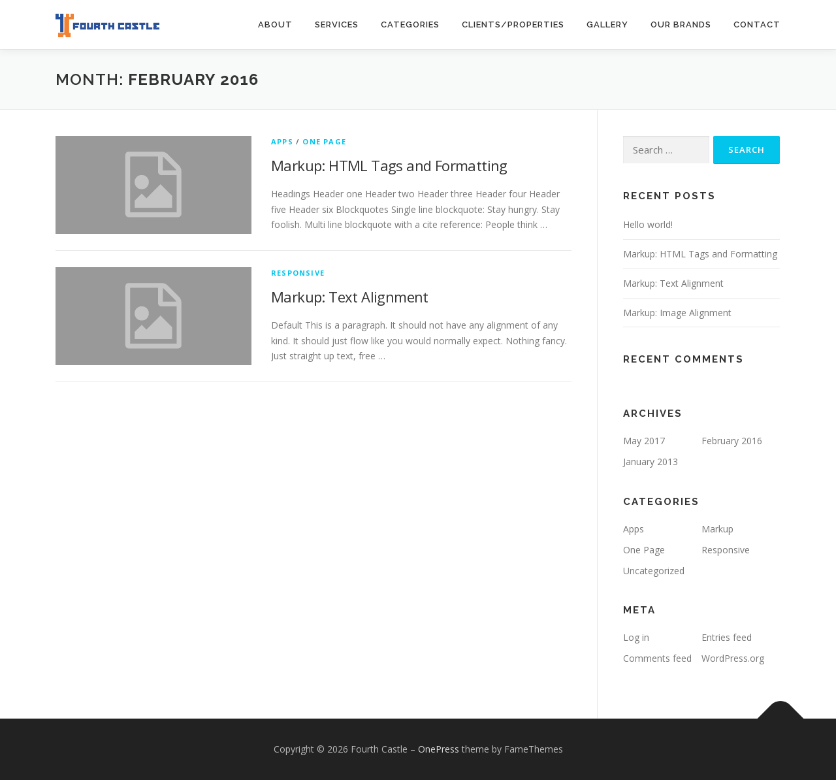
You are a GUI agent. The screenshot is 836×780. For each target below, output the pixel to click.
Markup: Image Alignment (677, 312)
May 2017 (644, 440)
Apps (282, 141)
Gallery (607, 24)
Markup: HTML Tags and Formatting (389, 165)
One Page (324, 141)
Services (337, 24)
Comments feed (657, 658)
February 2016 (731, 440)
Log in (636, 637)
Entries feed (726, 637)
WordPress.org (732, 658)
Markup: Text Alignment (349, 296)
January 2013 (650, 461)
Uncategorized (653, 570)
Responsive (298, 273)
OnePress (438, 749)
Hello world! (648, 224)
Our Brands (681, 24)
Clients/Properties (513, 24)
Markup (717, 529)
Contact (756, 24)
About (275, 24)
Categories (410, 24)
